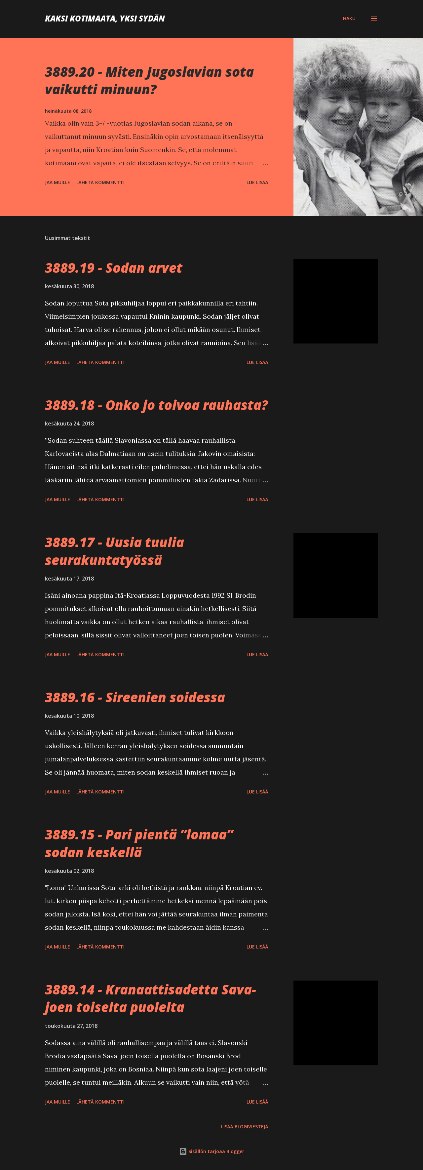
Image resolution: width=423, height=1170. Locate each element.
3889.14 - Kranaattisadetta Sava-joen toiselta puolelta (150, 998)
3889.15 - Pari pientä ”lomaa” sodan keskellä (139, 843)
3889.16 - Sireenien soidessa (135, 697)
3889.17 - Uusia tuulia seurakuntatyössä (114, 551)
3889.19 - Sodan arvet (113, 268)
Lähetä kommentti (100, 182)
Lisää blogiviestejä (244, 1126)
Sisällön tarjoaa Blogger (211, 1151)
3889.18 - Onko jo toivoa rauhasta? (156, 405)
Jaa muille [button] (57, 182)
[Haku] (349, 18)
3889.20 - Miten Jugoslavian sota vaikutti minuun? (149, 80)
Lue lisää (257, 182)
